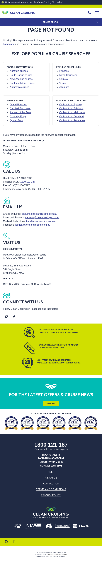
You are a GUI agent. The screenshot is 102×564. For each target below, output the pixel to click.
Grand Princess (18, 104)
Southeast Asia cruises (22, 83)
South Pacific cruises (21, 75)
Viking (62, 83)
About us (51, 477)
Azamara (64, 87)
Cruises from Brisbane (71, 108)
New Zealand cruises (21, 79)
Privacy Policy (51, 495)
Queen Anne (16, 120)
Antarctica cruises (19, 87)
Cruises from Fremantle (72, 120)
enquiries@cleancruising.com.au (39, 214)
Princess (64, 71)
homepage (9, 44)
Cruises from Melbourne (72, 112)
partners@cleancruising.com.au (42, 217)
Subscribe (51, 403)
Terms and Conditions (51, 489)
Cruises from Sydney (70, 104)
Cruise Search (51, 22)
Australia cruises (19, 71)
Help (51, 472)
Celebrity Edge (18, 116)
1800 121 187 (27, 182)
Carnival (63, 79)
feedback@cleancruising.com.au (32, 224)
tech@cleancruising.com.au (41, 221)
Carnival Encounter (20, 108)
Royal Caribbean (68, 75)
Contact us (51, 483)
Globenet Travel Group (57, 554)
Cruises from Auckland (71, 116)
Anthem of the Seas (20, 112)
